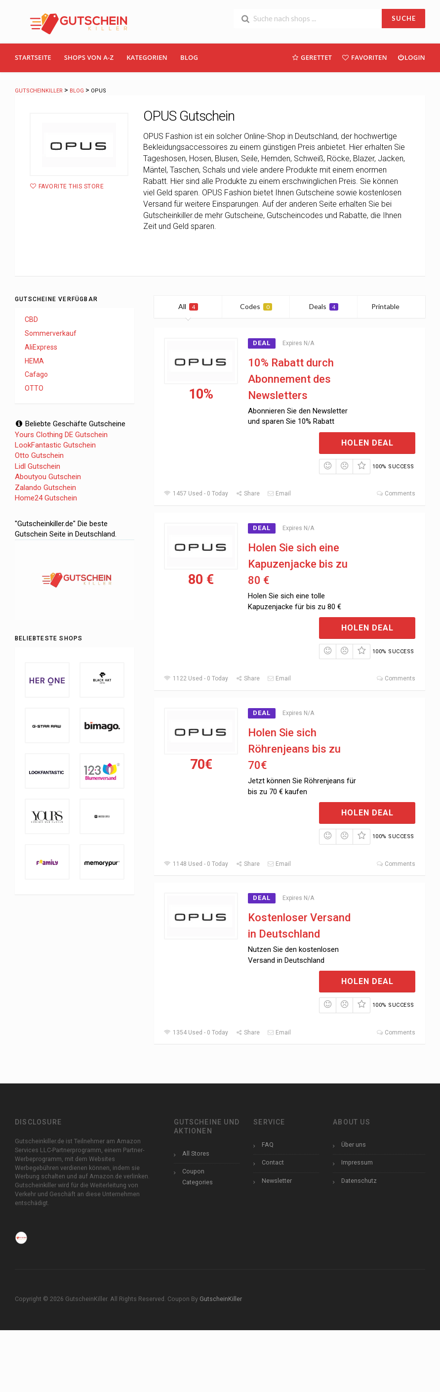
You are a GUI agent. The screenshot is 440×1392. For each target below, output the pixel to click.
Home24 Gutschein (46, 498)
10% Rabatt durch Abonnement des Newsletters (291, 379)
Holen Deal (367, 443)
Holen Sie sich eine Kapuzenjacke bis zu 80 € (298, 563)
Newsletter (277, 1180)
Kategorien (146, 57)
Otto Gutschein (39, 455)
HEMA (34, 361)
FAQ (268, 1144)
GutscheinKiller (221, 1298)
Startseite (33, 57)
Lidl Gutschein (37, 466)
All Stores (195, 1153)
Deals (323, 306)
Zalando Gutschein (45, 487)
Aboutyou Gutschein (48, 476)
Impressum (357, 1162)
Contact (273, 1162)
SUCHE (404, 18)
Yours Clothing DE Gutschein (61, 434)
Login (411, 57)
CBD (31, 319)
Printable (391, 306)
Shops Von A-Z (89, 57)
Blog (189, 57)
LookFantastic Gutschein (55, 445)
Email (279, 493)
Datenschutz (359, 1180)
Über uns (353, 1144)
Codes (256, 306)
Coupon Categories (197, 1176)
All (188, 306)
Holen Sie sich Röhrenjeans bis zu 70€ (294, 748)
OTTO (34, 388)
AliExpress (41, 347)
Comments (395, 493)
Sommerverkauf (51, 333)
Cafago (36, 374)
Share (248, 493)
